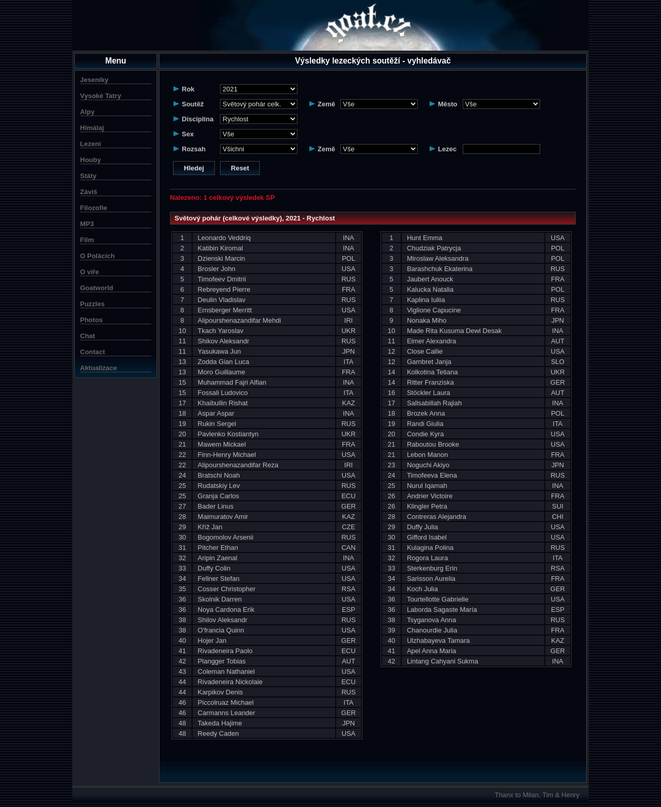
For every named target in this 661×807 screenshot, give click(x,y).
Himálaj (92, 128)
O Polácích (97, 256)
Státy (88, 176)
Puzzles (92, 304)
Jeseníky (94, 80)
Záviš (88, 192)
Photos (91, 320)
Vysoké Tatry (100, 96)
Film (87, 240)
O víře (89, 272)
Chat (87, 336)
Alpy (87, 112)
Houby (90, 160)
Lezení (90, 144)
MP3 (87, 224)
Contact (92, 352)
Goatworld (96, 288)
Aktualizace (98, 368)
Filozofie (93, 208)
